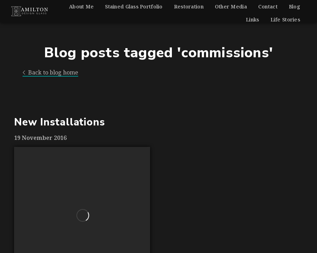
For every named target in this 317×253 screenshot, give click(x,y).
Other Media (231, 6)
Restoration (189, 6)
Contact (268, 6)
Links (252, 19)
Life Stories (285, 19)
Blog (294, 6)
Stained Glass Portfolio (133, 6)
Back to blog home (50, 72)
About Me (81, 6)
